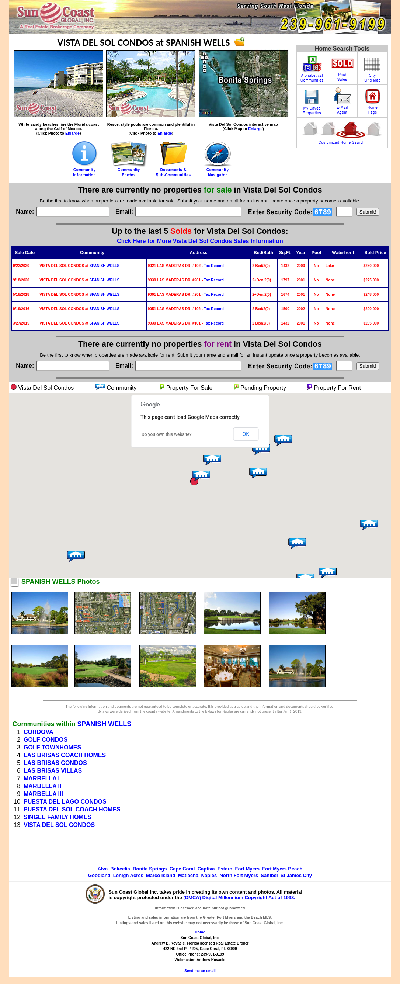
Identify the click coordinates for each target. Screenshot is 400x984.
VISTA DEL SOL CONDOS (59, 825)
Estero (225, 869)
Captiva (206, 869)
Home (200, 932)
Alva (103, 869)
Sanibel (269, 875)
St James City (296, 875)
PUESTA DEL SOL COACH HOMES (72, 809)
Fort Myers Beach (282, 869)
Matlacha (188, 875)
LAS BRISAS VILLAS (53, 771)
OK (246, 434)
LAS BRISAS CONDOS (55, 763)
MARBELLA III (43, 794)
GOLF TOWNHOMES (52, 747)
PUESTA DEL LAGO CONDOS (65, 801)
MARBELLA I (42, 778)
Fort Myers (247, 869)
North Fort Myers (238, 875)
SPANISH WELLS (104, 266)
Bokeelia (120, 869)
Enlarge (72, 133)
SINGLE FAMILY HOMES (57, 817)
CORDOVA (38, 732)
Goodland (99, 875)
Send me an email (199, 971)
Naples (209, 875)
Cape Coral (182, 869)
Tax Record (214, 266)
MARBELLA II (43, 786)
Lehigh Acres (128, 875)
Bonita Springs (150, 869)
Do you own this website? (167, 434)
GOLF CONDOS (45, 740)
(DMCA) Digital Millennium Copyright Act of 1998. (239, 897)
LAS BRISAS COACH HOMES (65, 755)
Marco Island (160, 875)
